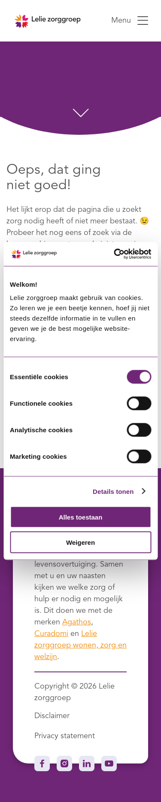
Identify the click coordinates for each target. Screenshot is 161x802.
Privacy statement (64, 736)
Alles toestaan (81, 517)
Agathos (76, 622)
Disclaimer (52, 716)
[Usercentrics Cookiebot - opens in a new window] (114, 254)
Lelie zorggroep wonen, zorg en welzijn (80, 645)
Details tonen (113, 491)
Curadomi (51, 634)
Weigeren (80, 542)
